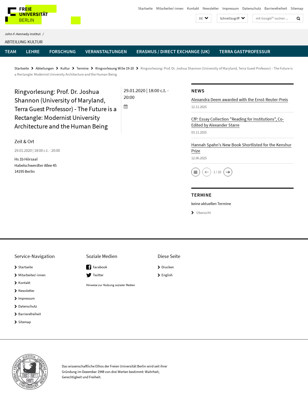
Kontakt (193, 8)
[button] (203, 18)
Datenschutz (251, 8)
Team (10, 51)
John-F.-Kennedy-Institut (24, 34)
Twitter (98, 275)
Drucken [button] (167, 267)
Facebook (100, 267)
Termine (83, 68)
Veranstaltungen (106, 51)
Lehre (33, 51)
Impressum (230, 8)
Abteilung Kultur (24, 42)
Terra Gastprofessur (244, 51)
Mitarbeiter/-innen (169, 8)
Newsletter (211, 8)
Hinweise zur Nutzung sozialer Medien (110, 285)
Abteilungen (45, 68)
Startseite (145, 8)
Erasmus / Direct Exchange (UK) (173, 51)
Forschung (62, 51)
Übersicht (201, 212)
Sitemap (297, 8)
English (167, 275)
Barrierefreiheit (275, 8)
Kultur (65, 68)
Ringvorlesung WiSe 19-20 (114, 68)
